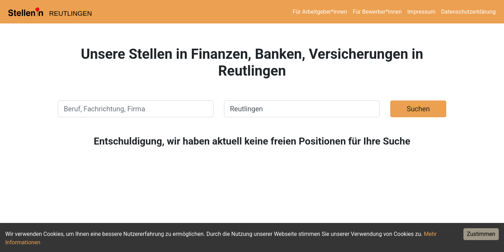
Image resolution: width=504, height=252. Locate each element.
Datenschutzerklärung (468, 11)
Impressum (421, 11)
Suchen (418, 109)
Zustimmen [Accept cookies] (481, 234)
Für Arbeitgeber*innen (320, 11)
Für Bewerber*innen (377, 11)
